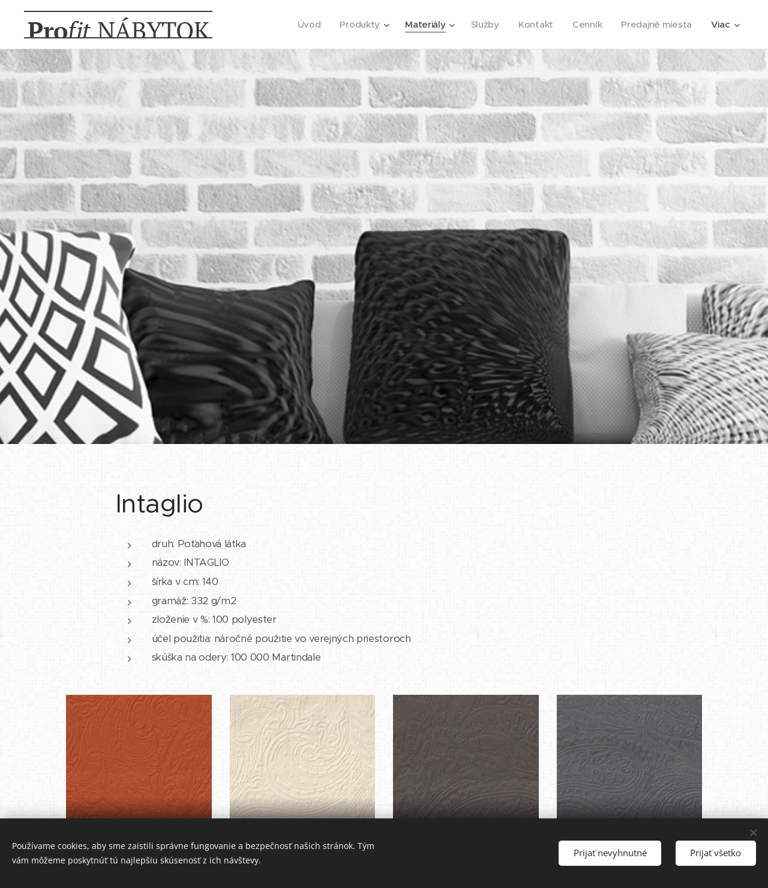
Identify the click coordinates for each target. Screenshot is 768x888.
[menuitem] (303, 25)
